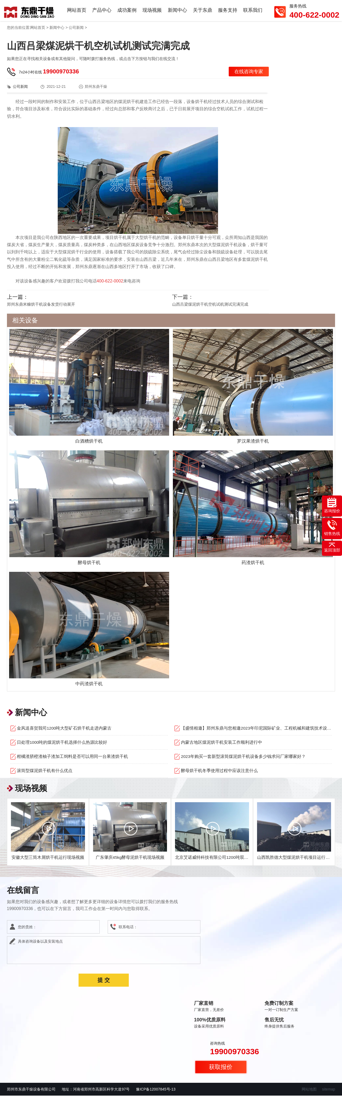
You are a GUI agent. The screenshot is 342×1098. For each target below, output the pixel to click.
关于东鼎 (203, 11)
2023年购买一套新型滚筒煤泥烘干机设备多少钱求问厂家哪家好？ (243, 759)
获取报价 (220, 1069)
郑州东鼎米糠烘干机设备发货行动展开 (41, 307)
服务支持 (228, 11)
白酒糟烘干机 (89, 444)
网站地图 (309, 1091)
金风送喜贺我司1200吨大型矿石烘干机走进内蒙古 (64, 730)
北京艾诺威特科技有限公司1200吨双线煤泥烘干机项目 (227, 859)
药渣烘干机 (253, 565)
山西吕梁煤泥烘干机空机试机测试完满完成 (210, 307)
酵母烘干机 (89, 565)
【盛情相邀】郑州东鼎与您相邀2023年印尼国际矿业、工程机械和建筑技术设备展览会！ (256, 730)
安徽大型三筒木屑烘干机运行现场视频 (47, 859)
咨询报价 (332, 505)
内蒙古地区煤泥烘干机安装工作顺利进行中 (221, 744)
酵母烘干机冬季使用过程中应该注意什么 (219, 773)
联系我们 (253, 11)
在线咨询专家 (248, 74)
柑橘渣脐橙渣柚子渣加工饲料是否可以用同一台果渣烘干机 (72, 759)
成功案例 (130, 11)
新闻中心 (179, 11)
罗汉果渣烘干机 (253, 444)
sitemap (328, 1091)
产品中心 (105, 11)
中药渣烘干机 (89, 686)
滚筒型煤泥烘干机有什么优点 (44, 773)
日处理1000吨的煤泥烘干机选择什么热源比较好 (62, 744)
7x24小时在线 (49, 74)
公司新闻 (76, 31)
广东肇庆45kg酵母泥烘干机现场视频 (130, 859)
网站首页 (81, 11)
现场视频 (154, 11)
